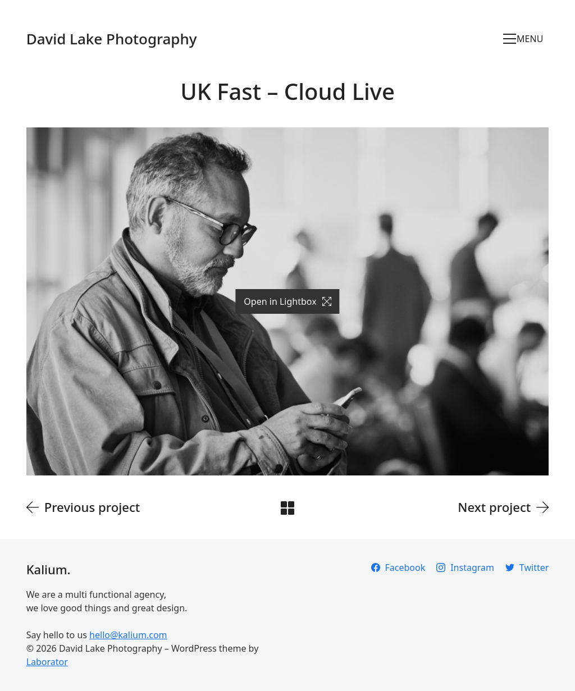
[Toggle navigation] (526, 38)
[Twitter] (527, 567)
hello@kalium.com (128, 635)
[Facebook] (398, 567)
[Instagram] (465, 567)
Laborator (47, 662)
